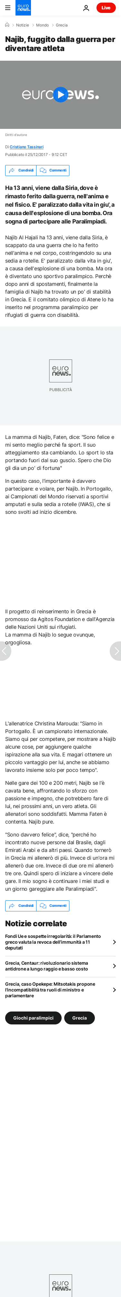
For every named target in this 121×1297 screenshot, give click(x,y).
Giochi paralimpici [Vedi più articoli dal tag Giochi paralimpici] (33, 1017)
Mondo (42, 25)
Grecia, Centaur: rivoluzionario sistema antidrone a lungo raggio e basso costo (46, 965)
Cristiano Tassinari (26, 146)
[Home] (7, 25)
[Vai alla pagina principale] (23, 8)
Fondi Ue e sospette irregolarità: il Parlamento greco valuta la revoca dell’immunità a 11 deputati (53, 941)
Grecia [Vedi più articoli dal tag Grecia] (79, 1017)
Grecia (62, 25)
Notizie (22, 25)
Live (106, 7)
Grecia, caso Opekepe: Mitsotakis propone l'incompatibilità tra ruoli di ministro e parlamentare (50, 989)
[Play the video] (60, 95)
